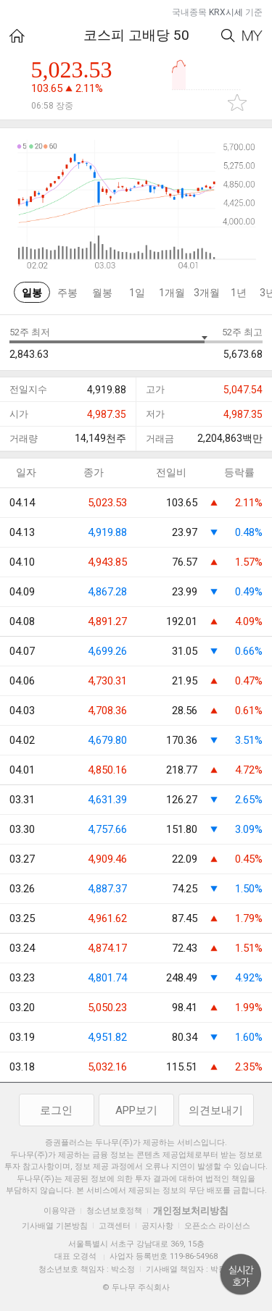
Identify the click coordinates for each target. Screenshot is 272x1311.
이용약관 (59, 1210)
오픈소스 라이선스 (217, 1226)
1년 (239, 292)
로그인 (56, 1110)
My (252, 35)
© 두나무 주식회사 (136, 1287)
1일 (137, 292)
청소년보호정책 (114, 1210)
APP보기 (136, 1110)
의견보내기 (216, 1110)
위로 (241, 1275)
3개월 (207, 292)
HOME (17, 36)
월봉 (102, 292)
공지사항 (157, 1226)
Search (228, 36)
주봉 (67, 292)
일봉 (32, 292)
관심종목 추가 (237, 102)
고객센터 (115, 1226)
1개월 (172, 292)
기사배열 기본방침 (55, 1226)
